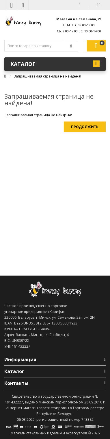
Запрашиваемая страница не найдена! (47, 76)
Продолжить (84, 126)
